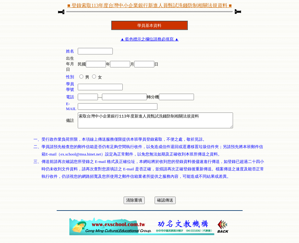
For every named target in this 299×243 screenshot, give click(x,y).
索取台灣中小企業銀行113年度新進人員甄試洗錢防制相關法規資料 (155, 122)
